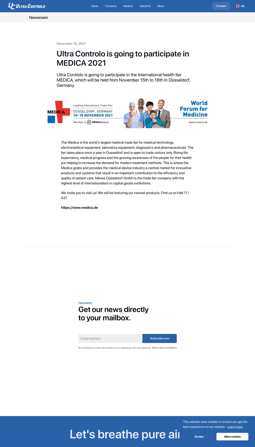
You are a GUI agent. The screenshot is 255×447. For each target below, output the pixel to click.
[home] (31, 6)
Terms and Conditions (164, 347)
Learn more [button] (235, 427)
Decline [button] (199, 436)
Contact (221, 6)
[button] (111, 6)
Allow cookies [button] (232, 436)
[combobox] (240, 6)
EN (240, 6)
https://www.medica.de (79, 207)
